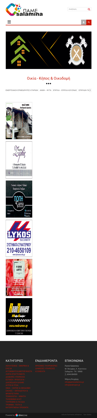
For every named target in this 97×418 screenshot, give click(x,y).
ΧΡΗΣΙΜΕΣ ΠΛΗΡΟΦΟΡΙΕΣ (46, 366)
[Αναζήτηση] (78, 9)
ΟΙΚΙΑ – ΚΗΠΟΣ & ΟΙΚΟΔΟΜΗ (18, 388)
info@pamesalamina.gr (74, 382)
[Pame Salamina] (24, 9)
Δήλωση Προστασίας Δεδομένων (72, 414)
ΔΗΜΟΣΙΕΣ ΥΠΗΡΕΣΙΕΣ (45, 368)
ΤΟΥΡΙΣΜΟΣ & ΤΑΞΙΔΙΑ (15, 402)
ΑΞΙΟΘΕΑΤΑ (40, 371)
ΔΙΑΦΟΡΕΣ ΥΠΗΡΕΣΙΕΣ (15, 377)
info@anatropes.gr (72, 385)
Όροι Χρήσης (87, 414)
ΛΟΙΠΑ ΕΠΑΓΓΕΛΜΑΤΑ (15, 374)
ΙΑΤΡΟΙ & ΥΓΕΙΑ (12, 385)
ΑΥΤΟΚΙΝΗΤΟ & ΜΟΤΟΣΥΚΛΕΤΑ (19, 371)
